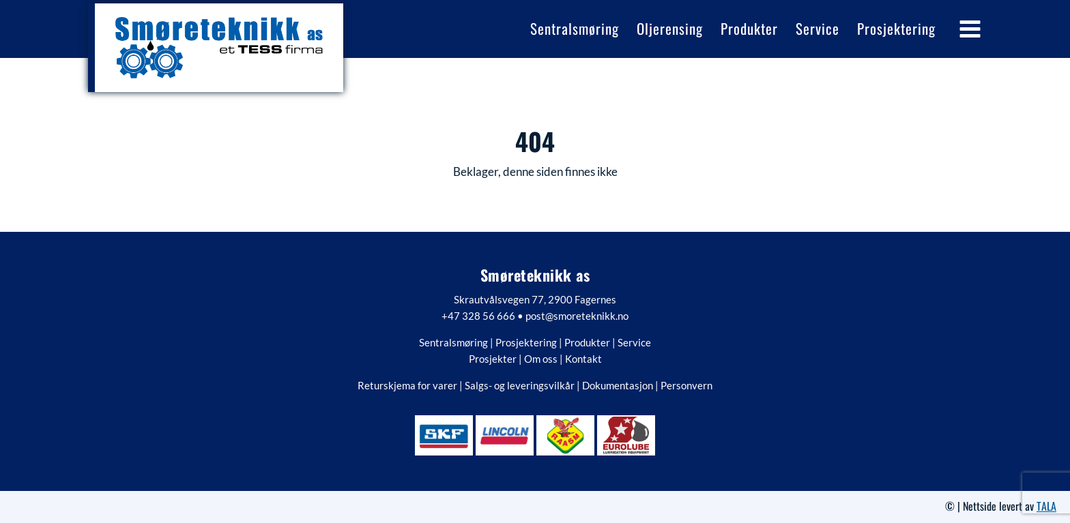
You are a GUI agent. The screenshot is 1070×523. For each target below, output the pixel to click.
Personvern (686, 385)
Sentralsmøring (453, 342)
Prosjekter (493, 359)
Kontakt (583, 359)
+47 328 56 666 (478, 316)
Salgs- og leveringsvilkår (520, 385)
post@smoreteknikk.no (576, 316)
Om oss (541, 359)
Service (634, 342)
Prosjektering (526, 342)
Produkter (587, 342)
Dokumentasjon (617, 385)
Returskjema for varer (407, 385)
